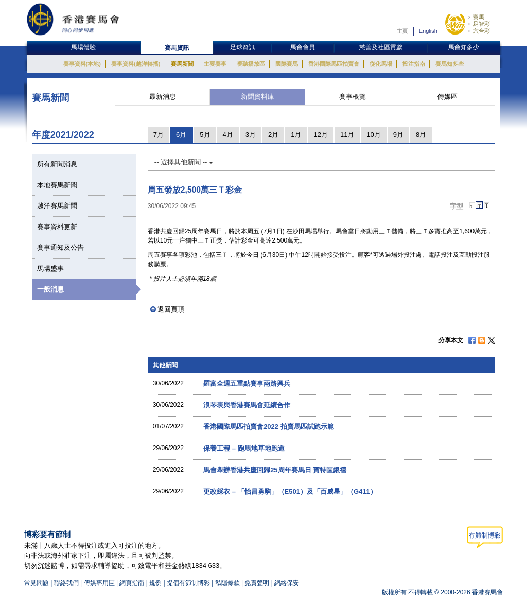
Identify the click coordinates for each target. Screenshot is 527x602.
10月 (373, 135)
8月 (421, 135)
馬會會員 (302, 47)
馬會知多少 (463, 47)
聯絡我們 (66, 583)
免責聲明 (256, 583)
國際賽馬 (286, 64)
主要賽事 (215, 64)
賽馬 (478, 17)
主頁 (402, 31)
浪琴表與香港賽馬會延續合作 (246, 405)
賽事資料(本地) (82, 64)
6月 (181, 135)
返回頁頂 (170, 309)
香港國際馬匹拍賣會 (333, 64)
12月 (320, 135)
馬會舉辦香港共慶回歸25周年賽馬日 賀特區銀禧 (274, 470)
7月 (158, 135)
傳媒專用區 (99, 583)
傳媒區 (447, 96)
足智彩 (481, 24)
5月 (205, 135)
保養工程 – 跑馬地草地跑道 (243, 448)
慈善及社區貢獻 (380, 47)
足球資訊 (242, 47)
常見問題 (36, 583)
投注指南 (413, 64)
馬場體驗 (83, 47)
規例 (156, 583)
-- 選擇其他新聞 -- (183, 162)
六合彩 (481, 31)
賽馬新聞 (182, 64)
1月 (296, 135)
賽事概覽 (352, 96)
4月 (228, 135)
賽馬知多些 (449, 64)
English (428, 31)
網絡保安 (286, 583)
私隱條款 (227, 583)
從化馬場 (381, 64)
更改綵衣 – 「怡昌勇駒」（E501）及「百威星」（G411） (290, 491)
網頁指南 (131, 583)
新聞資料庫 (257, 96)
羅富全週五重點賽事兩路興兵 (246, 383)
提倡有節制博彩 (188, 583)
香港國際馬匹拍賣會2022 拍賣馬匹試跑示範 (268, 427)
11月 (347, 135)
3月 (250, 135)
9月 (398, 135)
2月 (273, 135)
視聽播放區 (251, 64)
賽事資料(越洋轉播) (135, 64)
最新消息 (162, 96)
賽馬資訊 (177, 47)
